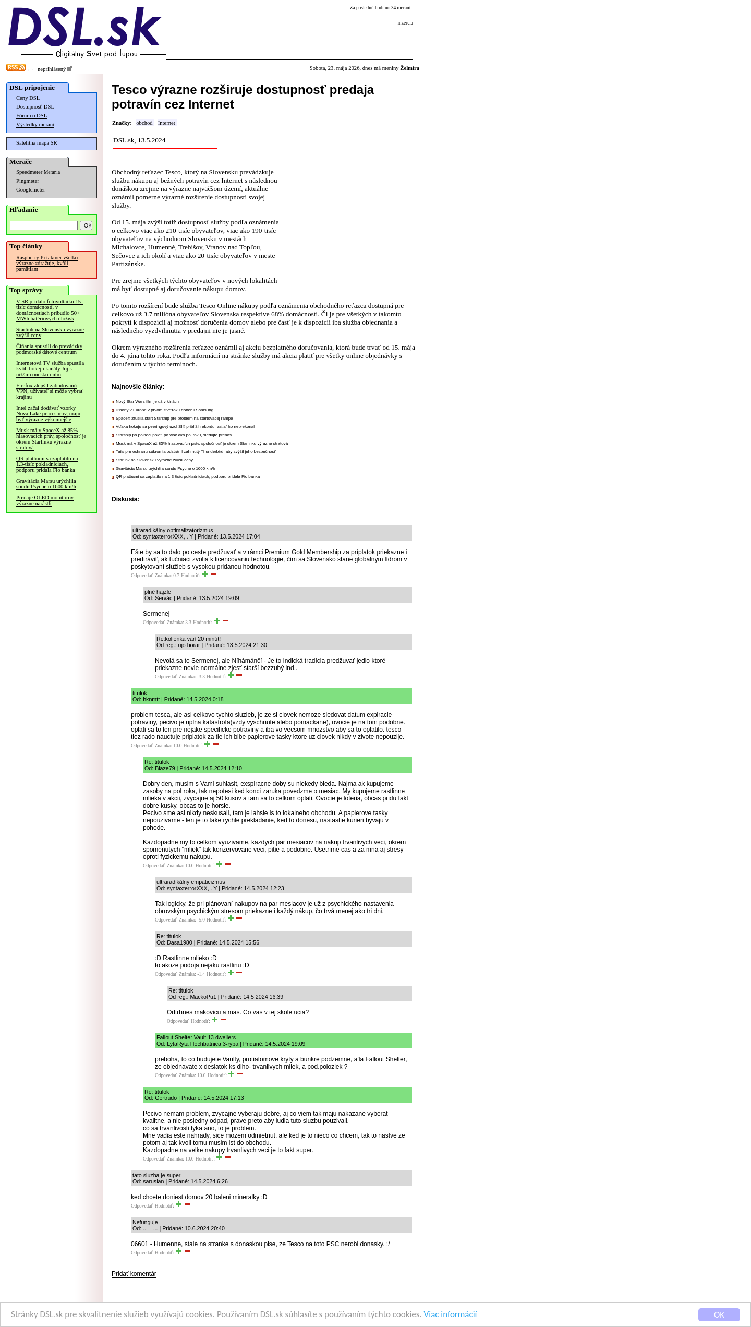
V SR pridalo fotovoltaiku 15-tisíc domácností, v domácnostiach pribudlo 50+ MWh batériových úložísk (49, 309)
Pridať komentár (134, 1273)
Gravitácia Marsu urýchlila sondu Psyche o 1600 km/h (46, 483)
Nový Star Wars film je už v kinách (147, 401)
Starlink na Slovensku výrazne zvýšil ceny (50, 332)
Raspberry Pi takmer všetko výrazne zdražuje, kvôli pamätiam (47, 263)
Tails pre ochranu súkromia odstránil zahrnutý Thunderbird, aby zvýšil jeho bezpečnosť (196, 451)
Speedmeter (29, 172)
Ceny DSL (28, 98)
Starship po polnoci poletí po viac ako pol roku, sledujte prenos (174, 435)
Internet (166, 123)
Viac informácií (450, 1315)
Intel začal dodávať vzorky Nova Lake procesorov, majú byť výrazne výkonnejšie (48, 413)
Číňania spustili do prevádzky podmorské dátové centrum (49, 349)
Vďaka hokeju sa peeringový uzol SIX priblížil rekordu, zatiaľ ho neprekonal (185, 426)
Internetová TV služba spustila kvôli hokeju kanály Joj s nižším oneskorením (50, 368)
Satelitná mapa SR (36, 143)
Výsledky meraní (35, 124)
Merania (52, 172)
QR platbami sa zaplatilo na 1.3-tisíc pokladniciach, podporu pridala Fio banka (47, 464)
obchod (144, 123)
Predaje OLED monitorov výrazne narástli (45, 500)
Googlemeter (30, 190)
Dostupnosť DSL (35, 107)
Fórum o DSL (31, 115)
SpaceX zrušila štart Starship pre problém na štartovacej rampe (174, 418)
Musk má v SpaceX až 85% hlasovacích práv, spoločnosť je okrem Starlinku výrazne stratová (51, 438)
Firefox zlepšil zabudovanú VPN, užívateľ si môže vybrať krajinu (49, 391)
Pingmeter (27, 181)
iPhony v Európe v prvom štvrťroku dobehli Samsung (164, 410)
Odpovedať (142, 575)
